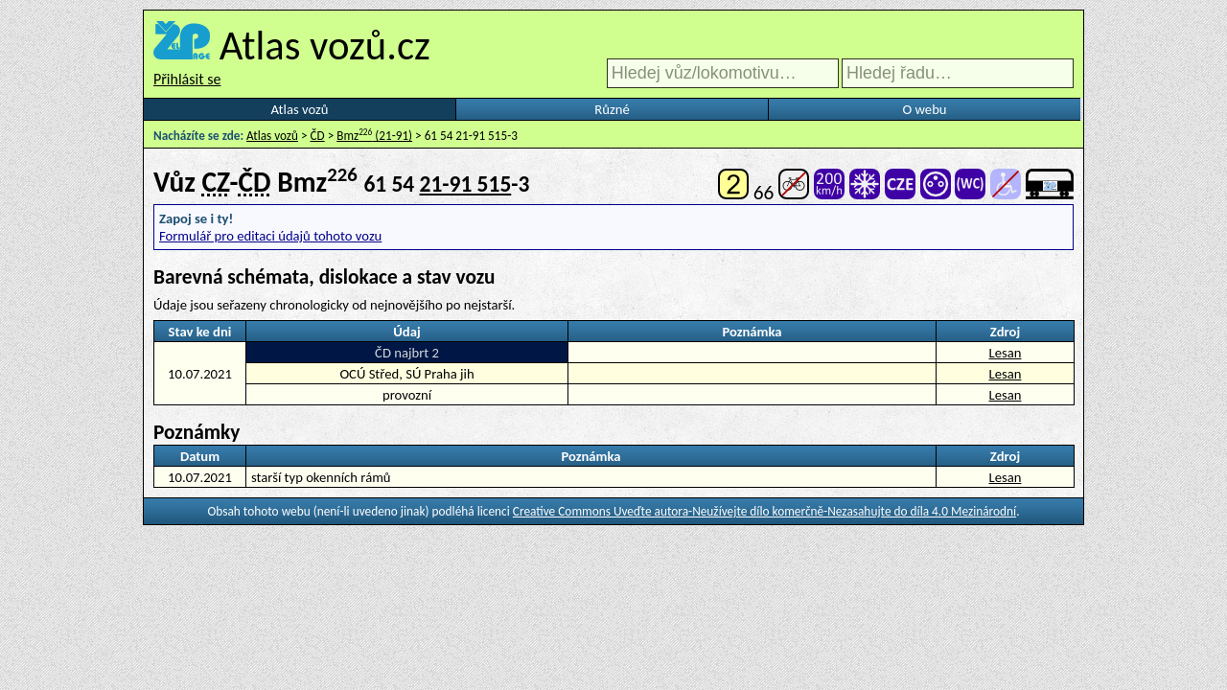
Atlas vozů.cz (325, 45)
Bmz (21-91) (374, 135)
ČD (318, 135)
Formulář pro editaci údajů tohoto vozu (270, 235)
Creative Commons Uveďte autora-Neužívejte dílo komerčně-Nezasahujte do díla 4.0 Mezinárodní (764, 511)
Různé (611, 109)
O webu (924, 109)
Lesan (1005, 352)
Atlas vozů (300, 109)
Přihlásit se (186, 79)
